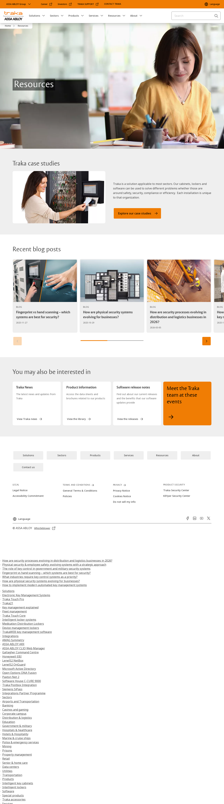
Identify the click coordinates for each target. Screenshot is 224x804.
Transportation (12, 775)
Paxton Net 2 (10, 677)
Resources (114, 15)
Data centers (10, 767)
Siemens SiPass (12, 689)
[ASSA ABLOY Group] (19, 4)
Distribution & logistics (17, 718)
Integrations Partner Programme (24, 693)
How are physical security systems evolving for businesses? (41, 581)
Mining (6, 746)
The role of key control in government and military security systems (46, 569)
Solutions (34, 15)
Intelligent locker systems (19, 620)
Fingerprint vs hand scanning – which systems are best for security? (46, 573)
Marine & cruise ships (16, 738)
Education (8, 722)
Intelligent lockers (14, 787)
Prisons (7, 750)
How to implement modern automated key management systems (44, 585)
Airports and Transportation (20, 701)
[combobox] (196, 16)
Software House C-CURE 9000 (21, 681)
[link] (46, 4)
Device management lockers (20, 628)
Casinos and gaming (15, 710)
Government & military (17, 726)
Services (93, 15)
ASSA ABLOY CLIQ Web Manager (23, 648)
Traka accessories (14, 799)
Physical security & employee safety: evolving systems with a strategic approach (54, 565)
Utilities (7, 771)
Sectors (54, 15)
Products (73, 15)
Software (8, 791)
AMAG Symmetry (13, 640)
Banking (7, 705)
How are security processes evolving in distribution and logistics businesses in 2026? (57, 561)
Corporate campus (14, 714)
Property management (17, 754)
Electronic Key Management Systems (26, 595)
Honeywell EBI (12, 656)
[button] (43, 16)
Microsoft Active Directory (19, 669)
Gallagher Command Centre (20, 652)
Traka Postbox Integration (19, 685)
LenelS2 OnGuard (13, 664)
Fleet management (14, 611)
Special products (13, 795)
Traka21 (7, 603)
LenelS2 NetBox (12, 660)
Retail (6, 758)
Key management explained (20, 607)
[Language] (212, 4)
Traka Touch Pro (13, 599)
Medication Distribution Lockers (23, 624)
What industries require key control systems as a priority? (40, 577)
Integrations (10, 636)
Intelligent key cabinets (17, 783)
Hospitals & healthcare (17, 730)
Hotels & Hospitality (15, 734)
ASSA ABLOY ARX (13, 644)
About (133, 15)
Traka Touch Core (14, 616)
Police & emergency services (20, 742)
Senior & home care (15, 763)
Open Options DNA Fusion (19, 673)
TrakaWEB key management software (27, 632)
